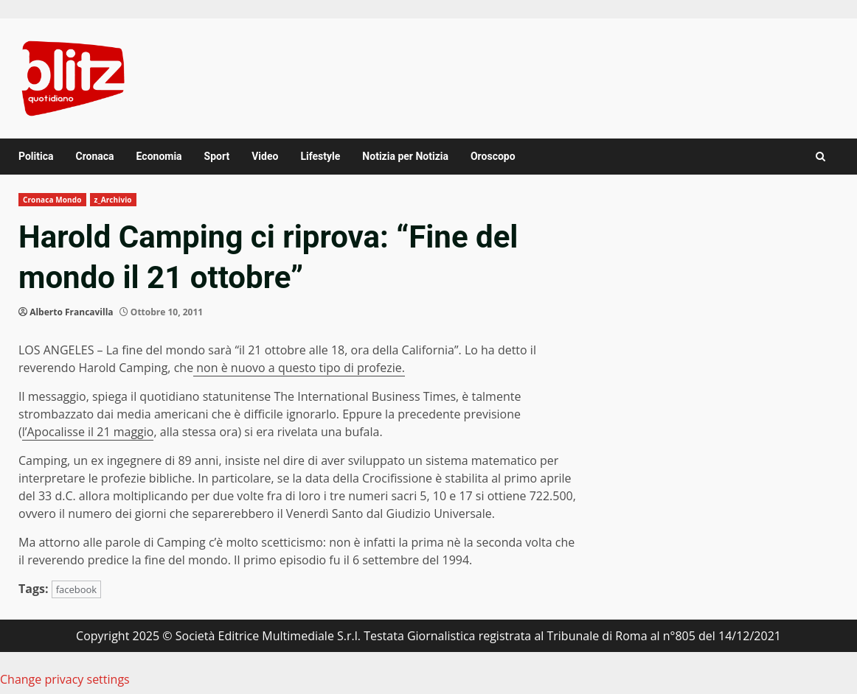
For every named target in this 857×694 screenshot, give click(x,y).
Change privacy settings (65, 679)
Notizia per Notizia (405, 156)
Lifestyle (320, 156)
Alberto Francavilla (71, 312)
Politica (35, 156)
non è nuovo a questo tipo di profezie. (299, 368)
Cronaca (94, 156)
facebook (76, 589)
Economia (159, 156)
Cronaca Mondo (52, 199)
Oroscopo (493, 156)
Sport (217, 156)
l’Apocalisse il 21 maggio (88, 432)
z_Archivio (113, 199)
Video (264, 156)
